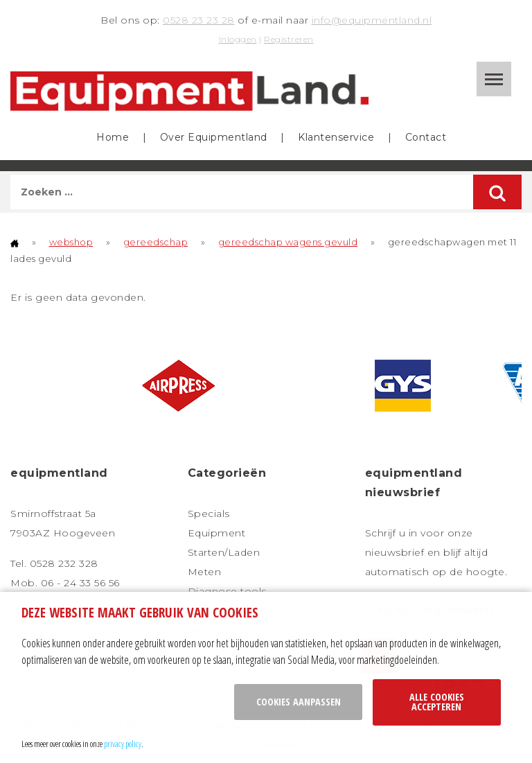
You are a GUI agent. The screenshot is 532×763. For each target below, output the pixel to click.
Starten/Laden (224, 552)
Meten (205, 571)
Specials (209, 513)
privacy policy (122, 743)
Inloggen (238, 39)
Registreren (289, 39)
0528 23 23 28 (199, 20)
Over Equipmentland (213, 137)
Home (112, 137)
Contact (426, 137)
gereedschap (155, 241)
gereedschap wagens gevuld (288, 241)
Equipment (217, 533)
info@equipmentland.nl (372, 20)
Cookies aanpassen (298, 701)
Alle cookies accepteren (436, 701)
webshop (71, 241)
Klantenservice (336, 137)
